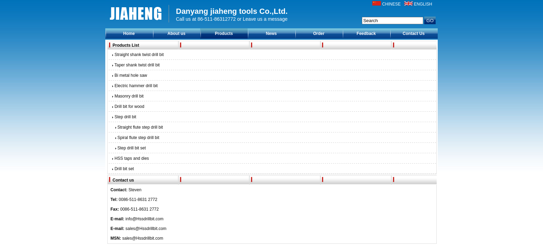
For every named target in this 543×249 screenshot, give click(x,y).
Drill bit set (122, 168)
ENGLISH (423, 4)
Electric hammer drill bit (134, 85)
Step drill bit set (129, 148)
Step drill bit (123, 116)
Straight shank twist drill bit (137, 54)
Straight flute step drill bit (138, 127)
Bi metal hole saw (129, 75)
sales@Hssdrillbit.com (145, 228)
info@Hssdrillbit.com (144, 218)
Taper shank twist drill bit (135, 65)
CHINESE (391, 4)
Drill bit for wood (127, 106)
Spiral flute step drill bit (136, 137)
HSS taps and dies (130, 158)
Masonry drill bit (127, 96)
